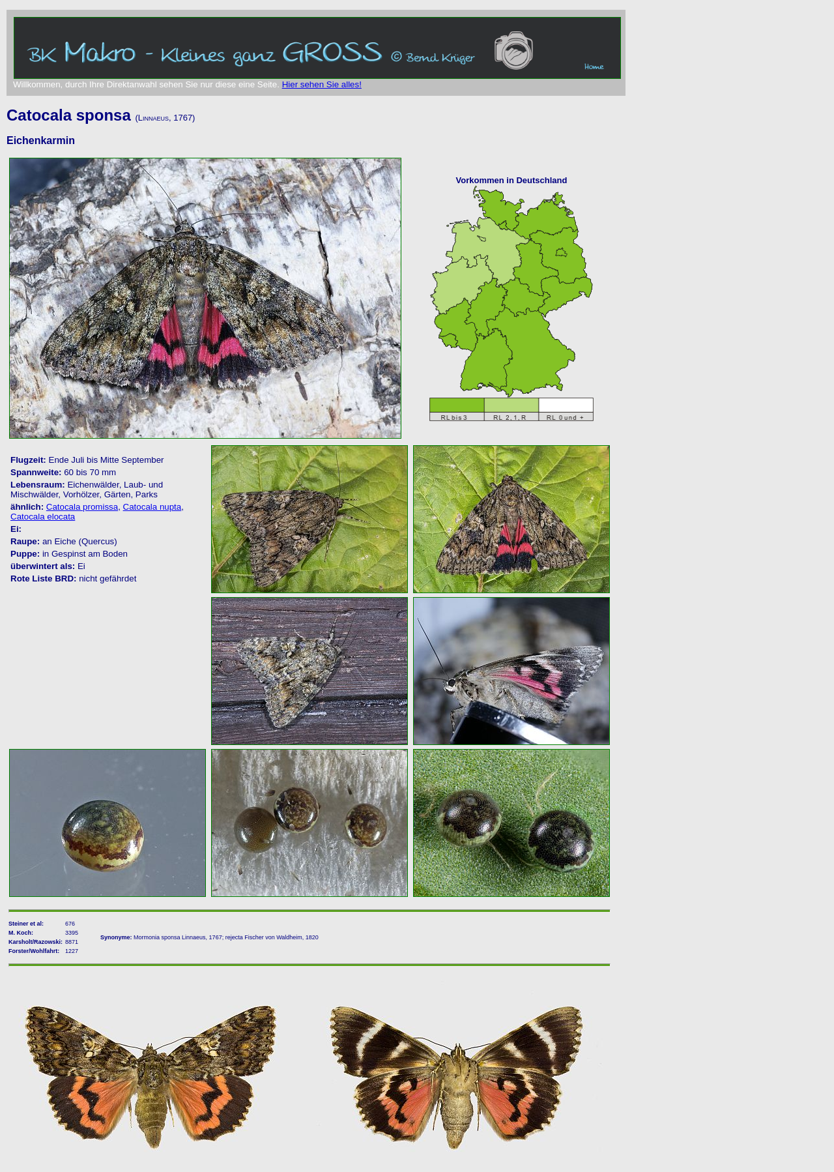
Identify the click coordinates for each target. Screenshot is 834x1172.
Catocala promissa (82, 507)
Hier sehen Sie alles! (322, 84)
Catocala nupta (152, 507)
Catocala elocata (42, 516)
